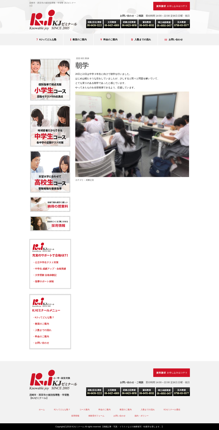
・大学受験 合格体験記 (45, 275)
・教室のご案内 (41, 323)
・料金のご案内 (41, 336)
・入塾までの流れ (42, 330)
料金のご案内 (108, 39)
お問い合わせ (174, 39)
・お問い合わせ (41, 342)
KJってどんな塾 (46, 39)
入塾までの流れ (141, 39)
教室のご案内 (78, 39)
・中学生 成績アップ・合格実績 (49, 268)
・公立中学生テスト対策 (45, 262)
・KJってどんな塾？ (43, 317)
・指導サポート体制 (43, 281)
